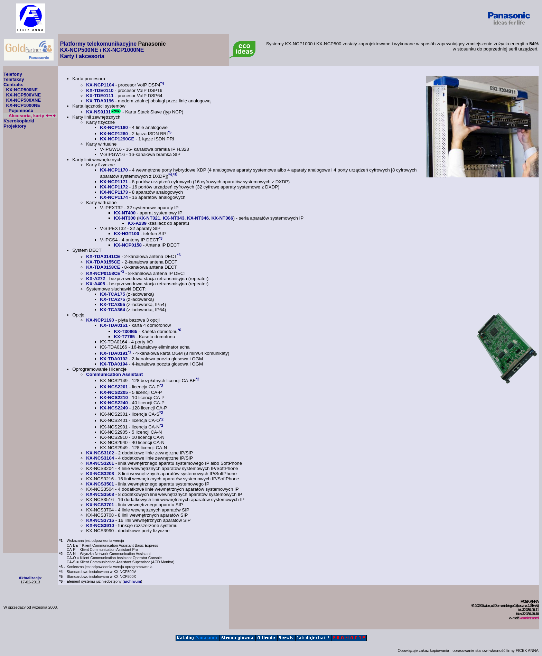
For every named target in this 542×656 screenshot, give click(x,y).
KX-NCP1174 (114, 197)
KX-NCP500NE (22, 89)
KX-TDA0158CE (103, 267)
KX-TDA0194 (114, 364)
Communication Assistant (114, 374)
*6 (179, 255)
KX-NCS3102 (100, 452)
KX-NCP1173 (114, 192)
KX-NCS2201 (114, 387)
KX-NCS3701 (100, 504)
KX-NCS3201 (100, 463)
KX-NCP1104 (100, 85)
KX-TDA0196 (100, 100)
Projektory (14, 126)
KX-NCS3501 (100, 484)
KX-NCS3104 (100, 458)
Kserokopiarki (18, 120)
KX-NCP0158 (128, 245)
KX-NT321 (149, 218)
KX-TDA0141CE (103, 256)
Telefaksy (13, 79)
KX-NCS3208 (100, 473)
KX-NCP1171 (114, 181)
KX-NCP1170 (114, 170)
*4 (162, 83)
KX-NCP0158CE (103, 273)
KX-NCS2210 (114, 397)
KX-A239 (137, 223)
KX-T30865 (125, 331)
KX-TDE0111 (99, 95)
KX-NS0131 (98, 111)
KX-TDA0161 (114, 325)
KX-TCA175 (112, 294)
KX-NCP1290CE (117, 138)
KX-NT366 (222, 218)
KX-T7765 (124, 336)
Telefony (12, 74)
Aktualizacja (30, 578)
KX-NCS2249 (114, 407)
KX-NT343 (174, 218)
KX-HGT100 (126, 233)
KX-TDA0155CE (103, 262)
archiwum (132, 581)
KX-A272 (95, 278)
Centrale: (13, 84)
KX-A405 (95, 283)
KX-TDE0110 (99, 90)
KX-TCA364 (112, 309)
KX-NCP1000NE (23, 105)
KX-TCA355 (112, 304)
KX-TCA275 (112, 299)
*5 (170, 132)
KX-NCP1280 (114, 133)
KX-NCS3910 (100, 525)
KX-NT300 (125, 218)
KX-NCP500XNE (23, 100)
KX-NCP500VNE (23, 95)
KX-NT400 (125, 212)
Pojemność (21, 110)
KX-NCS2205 (114, 392)
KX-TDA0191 (114, 353)
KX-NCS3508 (100, 494)
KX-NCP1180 (114, 127)
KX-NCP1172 (114, 187)
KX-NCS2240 (114, 402)
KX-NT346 (198, 218)
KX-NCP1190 (100, 320)
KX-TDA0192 (114, 358)
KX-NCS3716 (100, 520)
